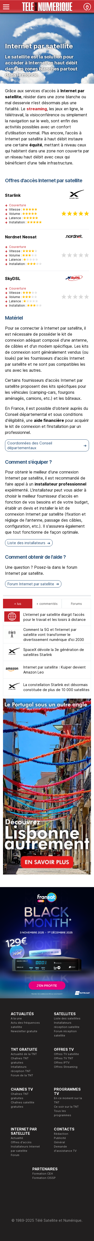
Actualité (17, 1138)
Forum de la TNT (22, 1075)
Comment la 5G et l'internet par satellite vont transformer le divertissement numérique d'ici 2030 (53, 634)
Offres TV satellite (66, 1054)
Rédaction (61, 1133)
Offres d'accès (21, 1142)
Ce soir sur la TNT (66, 1106)
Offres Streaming (65, 1067)
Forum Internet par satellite (30, 584)
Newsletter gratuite (24, 1031)
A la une (16, 1018)
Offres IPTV (61, 1062)
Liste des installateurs (26, 542)
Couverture (17, 205)
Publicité (60, 1138)
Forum (15, 1155)
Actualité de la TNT (24, 1054)
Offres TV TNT (63, 1058)
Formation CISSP (44, 1178)
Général (59, 1142)
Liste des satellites (67, 1018)
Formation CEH (42, 1173)
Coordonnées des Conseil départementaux (29, 445)
